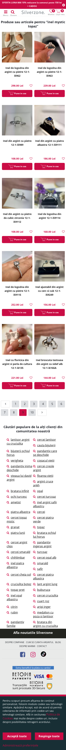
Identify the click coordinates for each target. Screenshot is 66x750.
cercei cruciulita (45, 595)
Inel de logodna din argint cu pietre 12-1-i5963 (49, 71)
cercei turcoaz (44, 497)
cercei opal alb (44, 557)
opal (38, 491)
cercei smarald (18, 552)
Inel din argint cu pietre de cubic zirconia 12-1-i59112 (17, 217)
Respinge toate (49, 736)
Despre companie (14, 642)
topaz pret (16, 590)
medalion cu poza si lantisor (43, 614)
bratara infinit (18, 491)
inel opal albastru (14, 597)
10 (32, 412)
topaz (39, 527)
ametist (14, 502)
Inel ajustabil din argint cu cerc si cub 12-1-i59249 (49, 290)
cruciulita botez (19, 584)
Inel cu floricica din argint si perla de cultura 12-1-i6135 (17, 364)
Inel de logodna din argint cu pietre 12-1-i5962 (17, 71)
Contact (42, 646)
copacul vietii (43, 460)
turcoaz (40, 552)
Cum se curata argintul (40, 642)
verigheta (15, 460)
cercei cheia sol (19, 574)
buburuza (41, 590)
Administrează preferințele (20, 745)
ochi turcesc (17, 497)
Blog (58, 642)
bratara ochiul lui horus (44, 535)
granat (13, 527)
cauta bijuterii (44, 445)
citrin (12, 607)
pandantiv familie (15, 624)
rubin (12, 612)
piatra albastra (18, 512)
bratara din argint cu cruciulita (45, 624)
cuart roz (41, 601)
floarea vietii (43, 476)
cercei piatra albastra (43, 576)
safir (38, 569)
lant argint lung (45, 584)
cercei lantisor (44, 440)
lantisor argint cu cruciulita (18, 441)
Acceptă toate (17, 736)
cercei (39, 512)
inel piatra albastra (15, 565)
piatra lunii (16, 533)
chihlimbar (16, 557)
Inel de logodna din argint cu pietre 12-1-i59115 (17, 290)
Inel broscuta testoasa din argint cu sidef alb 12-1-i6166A (49, 364)
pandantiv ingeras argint (42, 544)
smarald (40, 563)
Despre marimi (27, 646)
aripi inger (42, 607)
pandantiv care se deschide (45, 453)
